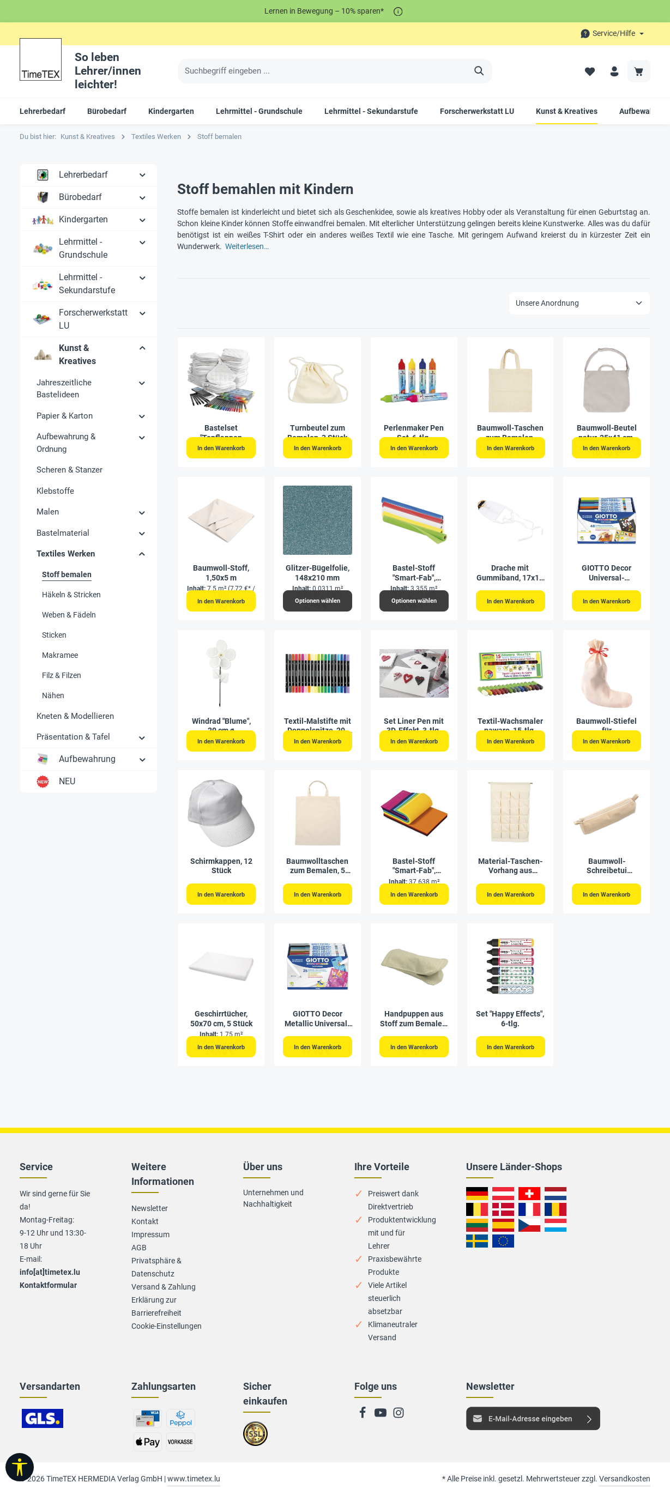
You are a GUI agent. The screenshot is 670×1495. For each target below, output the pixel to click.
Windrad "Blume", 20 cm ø (221, 726)
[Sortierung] (579, 303)
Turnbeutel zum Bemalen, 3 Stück (317, 432)
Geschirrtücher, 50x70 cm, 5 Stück (221, 1018)
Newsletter (149, 1208)
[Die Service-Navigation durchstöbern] (612, 33)
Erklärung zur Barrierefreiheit (156, 1306)
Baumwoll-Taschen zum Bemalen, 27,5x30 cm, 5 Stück (510, 433)
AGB (139, 1247)
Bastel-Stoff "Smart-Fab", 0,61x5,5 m (414, 573)
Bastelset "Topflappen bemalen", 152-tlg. (221, 433)
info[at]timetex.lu (50, 1272)
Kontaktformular (48, 1285)
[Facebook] (363, 1416)
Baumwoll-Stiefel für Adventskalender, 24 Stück (606, 726)
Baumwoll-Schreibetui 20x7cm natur (606, 866)
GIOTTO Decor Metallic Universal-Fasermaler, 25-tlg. (317, 1018)
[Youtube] (381, 1416)
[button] (142, 174)
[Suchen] (479, 71)
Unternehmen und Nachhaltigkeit (273, 1198)
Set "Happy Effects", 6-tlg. (510, 1018)
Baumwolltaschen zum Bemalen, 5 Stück (317, 866)
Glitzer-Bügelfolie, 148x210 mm (317, 573)
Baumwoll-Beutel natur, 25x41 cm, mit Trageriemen (607, 433)
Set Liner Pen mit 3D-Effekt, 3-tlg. (414, 726)
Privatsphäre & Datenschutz (156, 1267)
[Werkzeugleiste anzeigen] (19, 1467)
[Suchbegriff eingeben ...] (322, 71)
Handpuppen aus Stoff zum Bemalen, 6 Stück (414, 1018)
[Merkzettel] (587, 71)
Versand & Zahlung (163, 1286)
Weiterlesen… (247, 246)
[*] (398, 11)
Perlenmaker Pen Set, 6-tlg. (414, 432)
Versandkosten (624, 1478)
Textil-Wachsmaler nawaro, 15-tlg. (510, 726)
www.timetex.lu (193, 1478)
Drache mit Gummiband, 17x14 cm (510, 573)
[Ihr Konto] (613, 71)
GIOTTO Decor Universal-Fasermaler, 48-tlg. (606, 573)
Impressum (150, 1234)
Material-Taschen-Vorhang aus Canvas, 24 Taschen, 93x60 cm (510, 866)
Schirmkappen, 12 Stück (221, 866)
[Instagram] (399, 1416)
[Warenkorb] (638, 71)
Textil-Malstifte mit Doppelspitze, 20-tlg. (317, 726)
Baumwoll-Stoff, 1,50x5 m (221, 573)
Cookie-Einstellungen (166, 1326)
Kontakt (145, 1221)
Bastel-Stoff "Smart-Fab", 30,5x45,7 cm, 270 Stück (414, 866)
